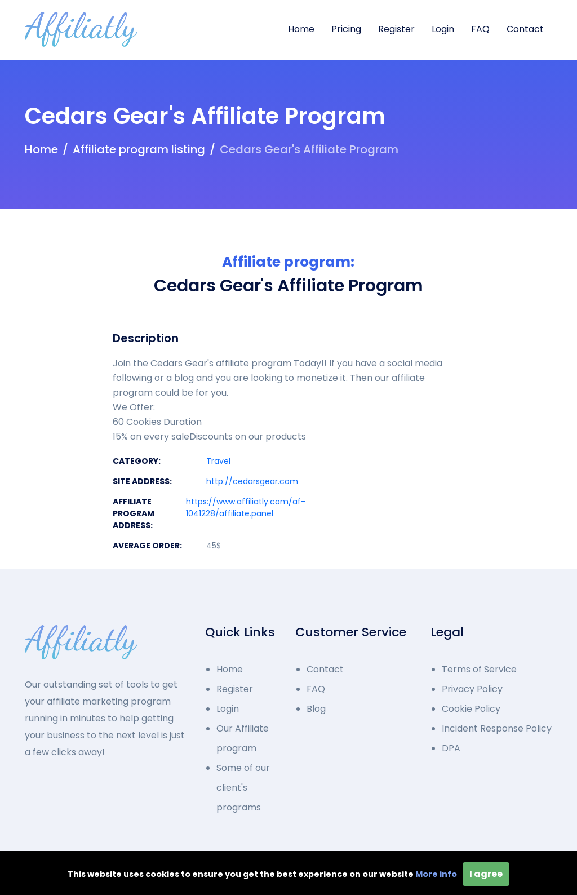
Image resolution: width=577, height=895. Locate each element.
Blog (316, 708)
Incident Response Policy (497, 728)
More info (436, 874)
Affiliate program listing (139, 149)
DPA (451, 748)
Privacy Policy (472, 689)
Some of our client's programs (243, 787)
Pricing (346, 29)
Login (443, 29)
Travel (218, 461)
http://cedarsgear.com (252, 481)
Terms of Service (479, 669)
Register (396, 29)
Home (301, 29)
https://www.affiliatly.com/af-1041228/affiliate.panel (245, 507)
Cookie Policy (471, 708)
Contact (525, 29)
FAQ (480, 29)
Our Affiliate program (242, 738)
